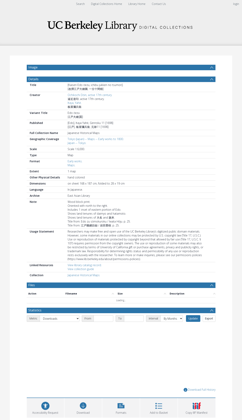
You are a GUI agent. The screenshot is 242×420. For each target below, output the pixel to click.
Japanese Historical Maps (84, 275)
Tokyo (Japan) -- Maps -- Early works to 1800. (96, 139)
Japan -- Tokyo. (77, 143)
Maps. (71, 165)
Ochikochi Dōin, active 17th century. (90, 95)
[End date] (134, 318)
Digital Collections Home (106, 4)
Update (193, 318)
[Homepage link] (121, 25)
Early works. (75, 161)
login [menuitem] (236, 4)
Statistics (34, 310)
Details (33, 79)
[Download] (83, 407)
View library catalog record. (85, 265)
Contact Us (159, 4)
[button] (121, 407)
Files (31, 285)
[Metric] (59, 318)
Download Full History (199, 390)
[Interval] (171, 318)
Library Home (136, 4)
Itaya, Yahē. (75, 103)
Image (33, 67)
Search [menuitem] (80, 4)
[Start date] (103, 318)
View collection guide (81, 269)
